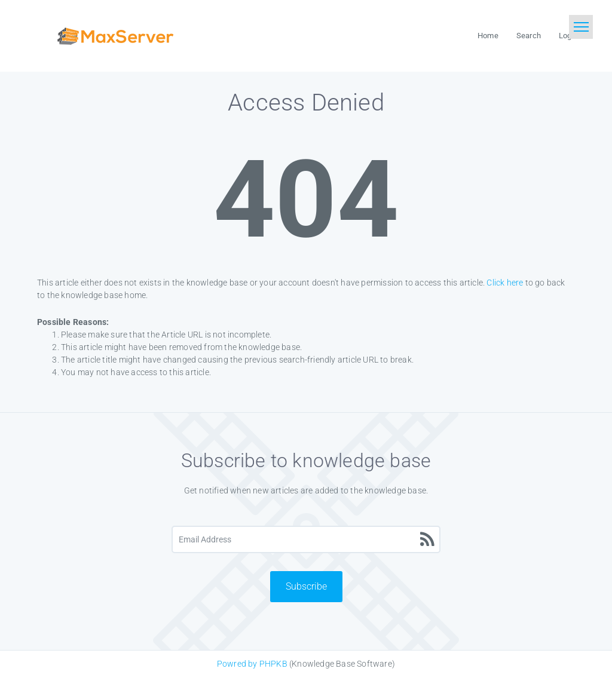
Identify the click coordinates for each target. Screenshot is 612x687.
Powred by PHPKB (252, 663)
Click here (504, 282)
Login (568, 35)
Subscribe (306, 586)
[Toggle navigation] (581, 27)
